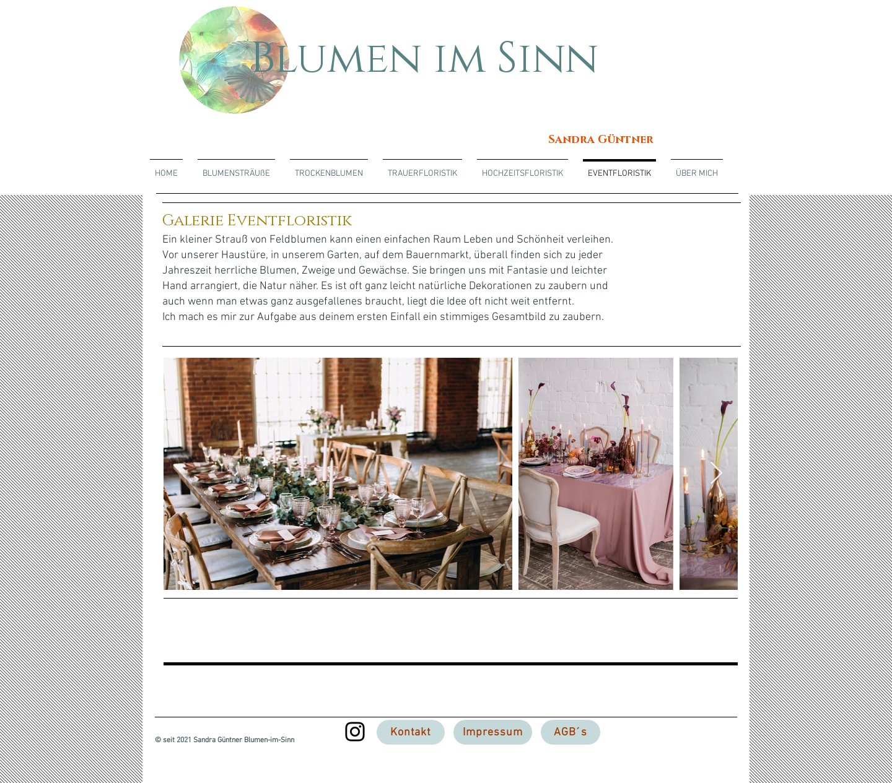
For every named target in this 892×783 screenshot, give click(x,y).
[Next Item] (716, 474)
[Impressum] (492, 732)
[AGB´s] (570, 732)
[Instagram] (355, 732)
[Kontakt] (411, 732)
